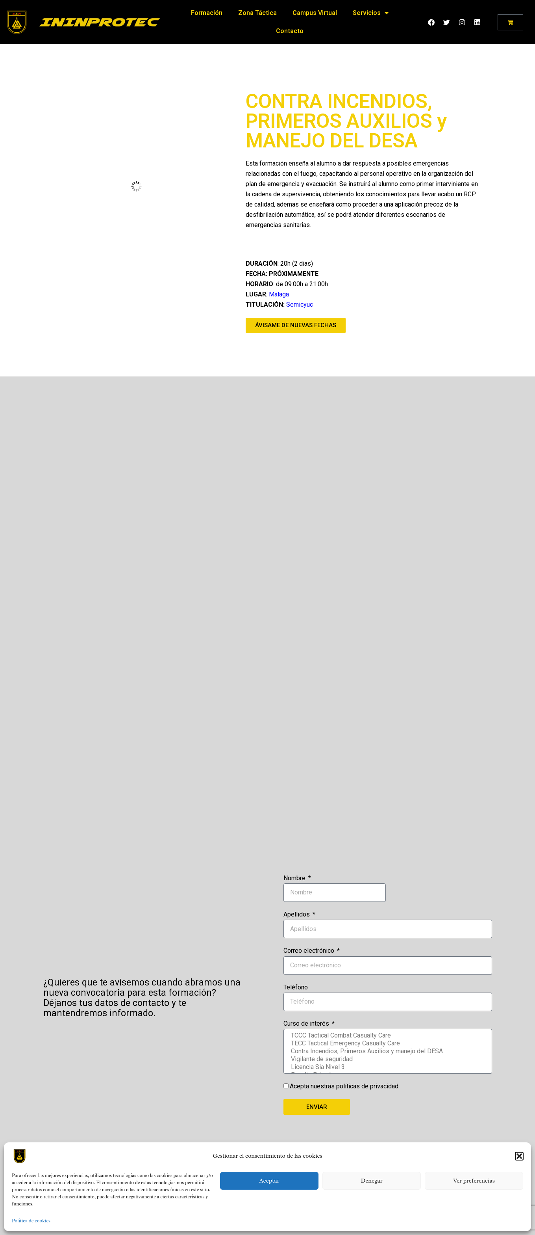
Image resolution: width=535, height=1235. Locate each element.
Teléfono (295, 987)
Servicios (371, 11)
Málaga (279, 294)
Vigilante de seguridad (387, 1059)
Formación (206, 11)
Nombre (295, 878)
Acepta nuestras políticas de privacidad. (345, 1086)
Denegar (371, 1181)
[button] (519, 1156)
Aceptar (269, 1181)
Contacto (290, 29)
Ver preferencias (474, 1181)
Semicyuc (299, 304)
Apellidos (297, 914)
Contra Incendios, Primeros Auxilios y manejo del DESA (387, 1051)
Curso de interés (307, 1023)
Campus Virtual (314, 11)
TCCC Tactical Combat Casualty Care (387, 1035)
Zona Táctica (257, 11)
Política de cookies (31, 1221)
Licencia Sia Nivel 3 (387, 1067)
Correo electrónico (309, 950)
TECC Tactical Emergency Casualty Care (387, 1043)
